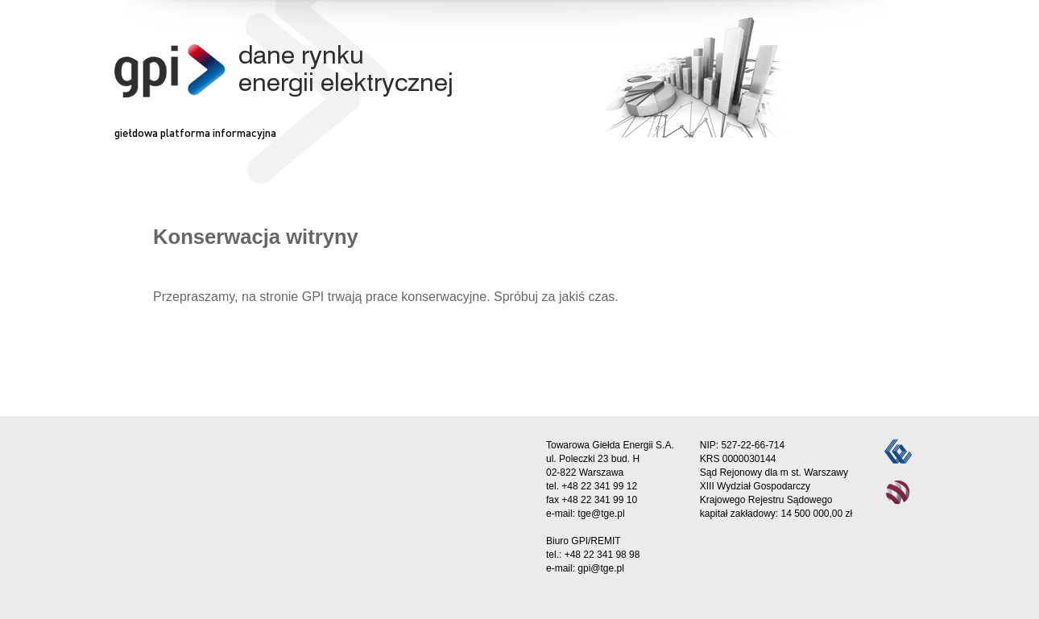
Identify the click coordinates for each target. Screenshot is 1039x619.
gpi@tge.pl (600, 568)
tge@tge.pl (600, 513)
